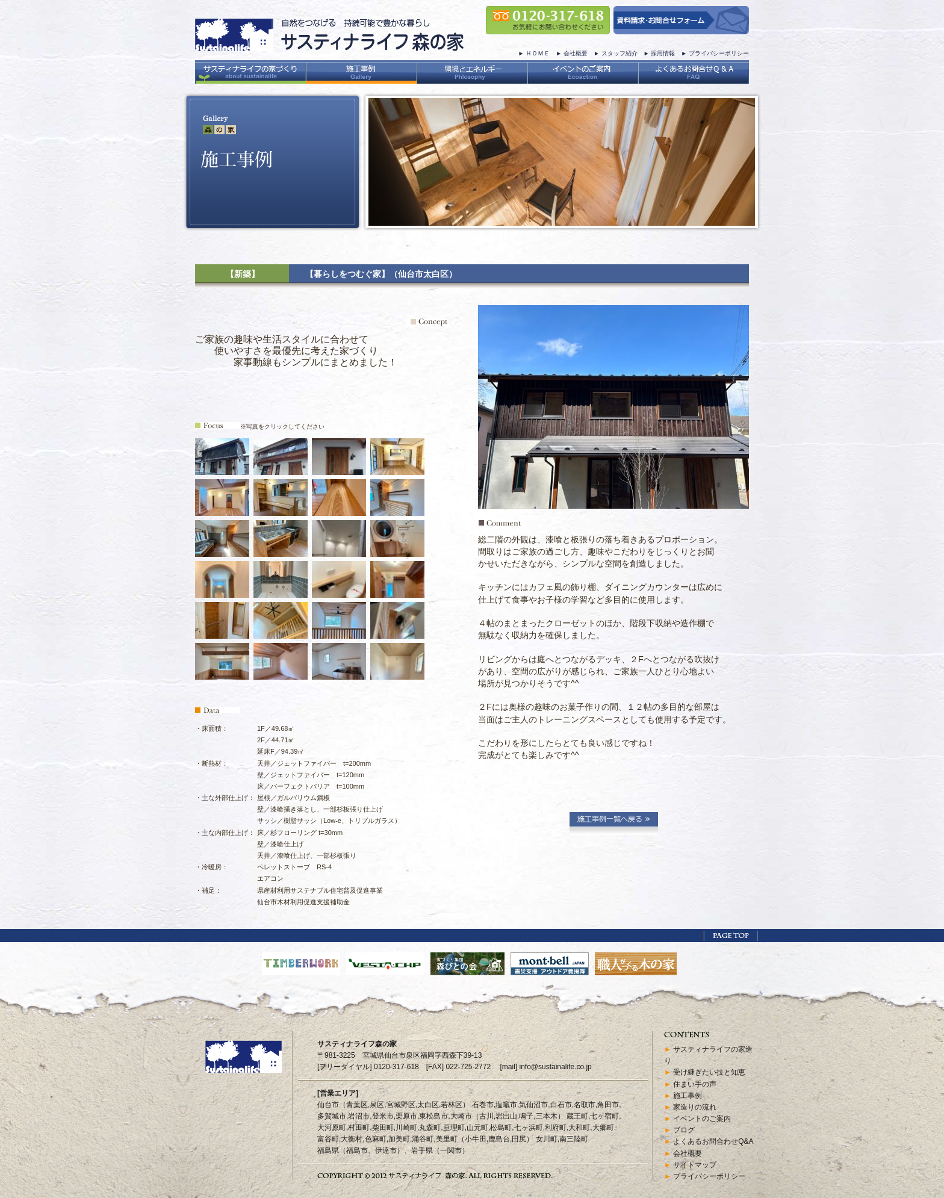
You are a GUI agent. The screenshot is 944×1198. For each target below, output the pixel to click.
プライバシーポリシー (719, 53)
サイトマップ (694, 1165)
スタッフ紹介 (619, 53)
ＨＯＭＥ (538, 53)
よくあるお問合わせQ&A (713, 1141)
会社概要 (576, 53)
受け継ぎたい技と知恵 (709, 1072)
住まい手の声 (694, 1084)
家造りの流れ (694, 1107)
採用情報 (663, 53)
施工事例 (687, 1095)
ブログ (684, 1130)
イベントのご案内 (702, 1118)
